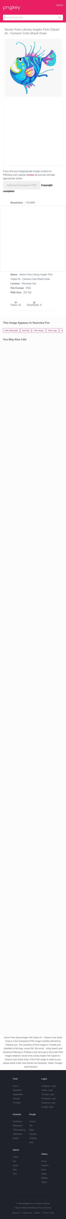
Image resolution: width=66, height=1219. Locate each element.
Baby (31, 1130)
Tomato (16, 1098)
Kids (31, 1142)
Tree (15, 1174)
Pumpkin (17, 1103)
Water (44, 1174)
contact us (31, 175)
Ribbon (44, 1178)
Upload (59, 5)
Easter (16, 1138)
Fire (14, 1161)
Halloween (17, 1125)
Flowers (45, 1165)
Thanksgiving (19, 1130)
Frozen (32, 1121)
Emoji (43, 1161)
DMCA (37, 1213)
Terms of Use (48, 1213)
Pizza (15, 1086)
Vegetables (18, 1094)
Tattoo (44, 1182)
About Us (16, 1213)
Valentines (17, 1134)
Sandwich (17, 1090)
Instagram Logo (48, 1086)
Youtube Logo (47, 1094)
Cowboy (33, 1138)
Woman (32, 1134)
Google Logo (47, 1107)
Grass (15, 1165)
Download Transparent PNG (22, 185)
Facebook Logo (48, 1098)
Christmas (17, 1121)
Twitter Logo (47, 1090)
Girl (31, 1125)
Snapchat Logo (48, 1103)
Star (15, 1169)
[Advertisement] (33, 131)
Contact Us (27, 1213)
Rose (43, 1169)
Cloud (15, 1157)
